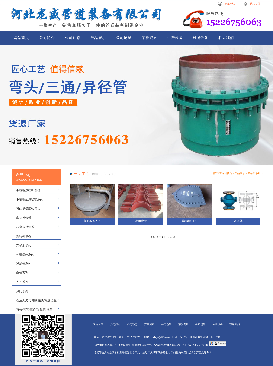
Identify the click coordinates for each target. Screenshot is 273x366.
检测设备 (200, 38)
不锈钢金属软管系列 (29, 199)
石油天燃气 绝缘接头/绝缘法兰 (36, 300)
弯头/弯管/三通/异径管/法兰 (34, 309)
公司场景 (123, 38)
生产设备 (175, 38)
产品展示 (98, 38)
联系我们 (226, 38)
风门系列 (22, 291)
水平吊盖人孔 (92, 221)
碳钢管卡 (141, 221)
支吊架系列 (23, 245)
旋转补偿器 (23, 236)
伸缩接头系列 (25, 254)
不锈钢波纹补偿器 (28, 190)
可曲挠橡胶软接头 (28, 208)
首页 (152, 236)
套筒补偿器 (23, 217)
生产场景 (200, 324)
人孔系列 (22, 282)
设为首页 (255, 3)
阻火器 (238, 221)
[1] (165, 236)
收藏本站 (230, 3)
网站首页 (21, 38)
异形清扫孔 (189, 221)
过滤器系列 (23, 263)
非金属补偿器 (25, 227)
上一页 (160, 236)
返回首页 (227, 173)
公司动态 (72, 38)
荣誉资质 (149, 38)
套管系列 (22, 272)
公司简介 (47, 38)
